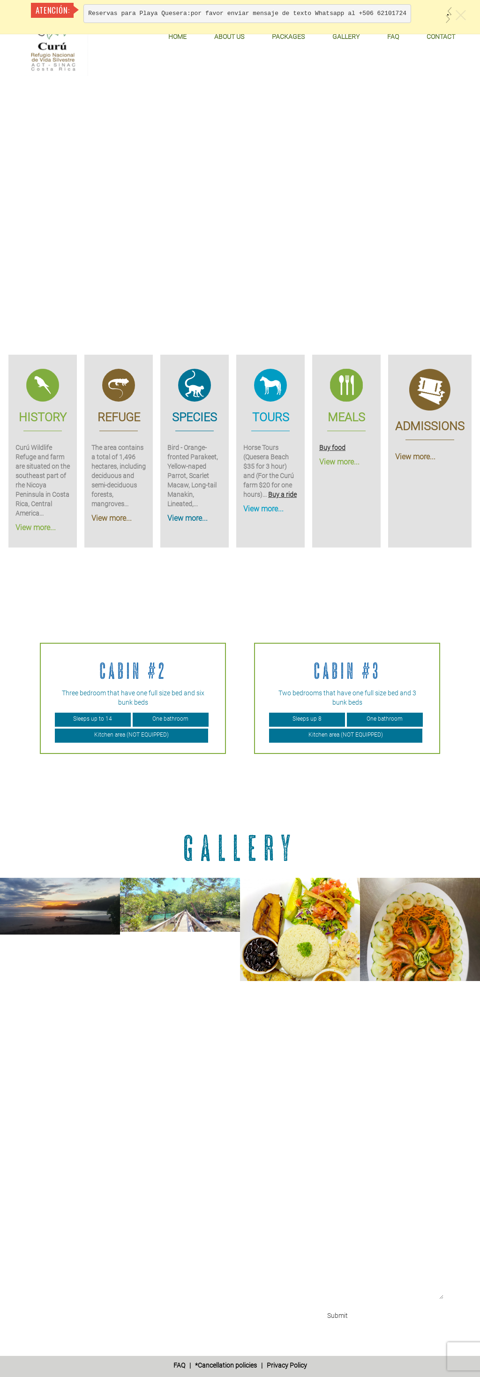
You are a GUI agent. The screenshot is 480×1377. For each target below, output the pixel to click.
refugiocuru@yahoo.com (91, 1188)
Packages (288, 36)
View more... (35, 527)
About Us (229, 36)
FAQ (393, 36)
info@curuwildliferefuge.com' (98, 1179)
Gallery (346, 36)
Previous (7, 698)
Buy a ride (282, 494)
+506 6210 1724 (77, 1132)
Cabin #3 (347, 670)
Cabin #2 (133, 670)
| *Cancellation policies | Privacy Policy (240, 1365)
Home (177, 36)
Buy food (332, 447)
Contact (441, 36)
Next (472, 698)
